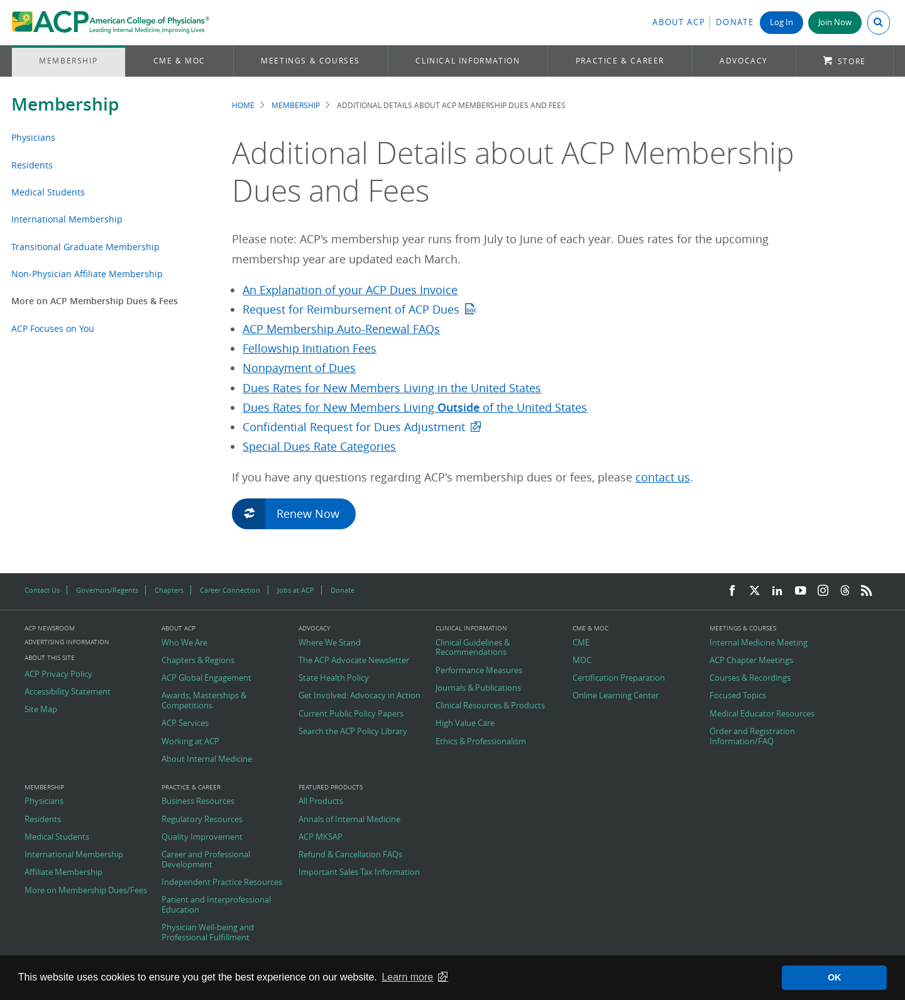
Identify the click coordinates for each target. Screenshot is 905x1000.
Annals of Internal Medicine (349, 820)
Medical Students (48, 192)
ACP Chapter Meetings (751, 661)
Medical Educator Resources (762, 714)
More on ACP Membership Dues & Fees (94, 301)
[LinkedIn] (777, 591)
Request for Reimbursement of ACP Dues (351, 309)
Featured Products (331, 787)
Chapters (169, 590)
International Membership (67, 219)
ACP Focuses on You (52, 328)
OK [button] (835, 977)
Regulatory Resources (202, 820)
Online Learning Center (616, 696)
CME (581, 643)
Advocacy (744, 60)
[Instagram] (823, 591)
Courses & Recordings (750, 678)
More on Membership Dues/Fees (86, 891)
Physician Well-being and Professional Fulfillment (208, 932)
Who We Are (184, 643)
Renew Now (291, 513)
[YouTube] (800, 591)
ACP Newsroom (50, 628)
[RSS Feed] (866, 591)
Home (243, 105)
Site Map (41, 710)
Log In (781, 22)
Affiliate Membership (63, 872)
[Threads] (845, 591)
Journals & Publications (478, 688)
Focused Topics (738, 696)
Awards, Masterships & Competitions (204, 700)
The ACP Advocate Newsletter (354, 661)
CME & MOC (179, 60)
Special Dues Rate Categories (319, 446)
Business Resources (198, 801)
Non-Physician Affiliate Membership (87, 274)
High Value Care (465, 723)
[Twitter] (754, 591)
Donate (735, 22)
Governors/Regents (107, 590)
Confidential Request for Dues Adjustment (354, 427)
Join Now (835, 22)
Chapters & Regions (198, 661)
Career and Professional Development (206, 859)
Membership (68, 60)
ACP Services (185, 723)
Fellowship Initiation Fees (309, 348)
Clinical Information (467, 60)
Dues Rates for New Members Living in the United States (392, 388)
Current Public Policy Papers (351, 714)
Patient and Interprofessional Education (216, 905)
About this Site (50, 658)
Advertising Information (67, 642)
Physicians (33, 137)
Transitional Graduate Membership (85, 247)
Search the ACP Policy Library (353, 732)
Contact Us (42, 590)
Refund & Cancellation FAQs (350, 855)
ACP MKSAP (321, 837)
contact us (662, 477)
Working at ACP (190, 742)
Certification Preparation (619, 678)
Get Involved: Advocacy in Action (359, 696)
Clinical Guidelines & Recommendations (473, 647)
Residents (32, 165)
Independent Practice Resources (222, 882)
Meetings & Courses (310, 60)
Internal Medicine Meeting (759, 643)
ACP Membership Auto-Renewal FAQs (341, 329)
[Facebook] (732, 591)
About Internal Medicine (207, 759)
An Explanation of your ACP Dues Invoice (350, 290)
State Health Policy (334, 678)
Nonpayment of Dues (299, 368)
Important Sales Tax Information (359, 872)
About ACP (678, 22)
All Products (321, 801)
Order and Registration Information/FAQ (752, 736)
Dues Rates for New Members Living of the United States (415, 407)
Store (852, 61)
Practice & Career (620, 60)
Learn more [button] (407, 977)
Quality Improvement (202, 837)
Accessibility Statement (68, 692)
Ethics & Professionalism (481, 742)
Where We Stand (330, 643)
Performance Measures (479, 671)
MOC (582, 661)
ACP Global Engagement (206, 678)
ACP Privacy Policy (58, 674)
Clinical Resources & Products (490, 706)
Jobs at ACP (295, 590)
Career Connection (230, 590)
